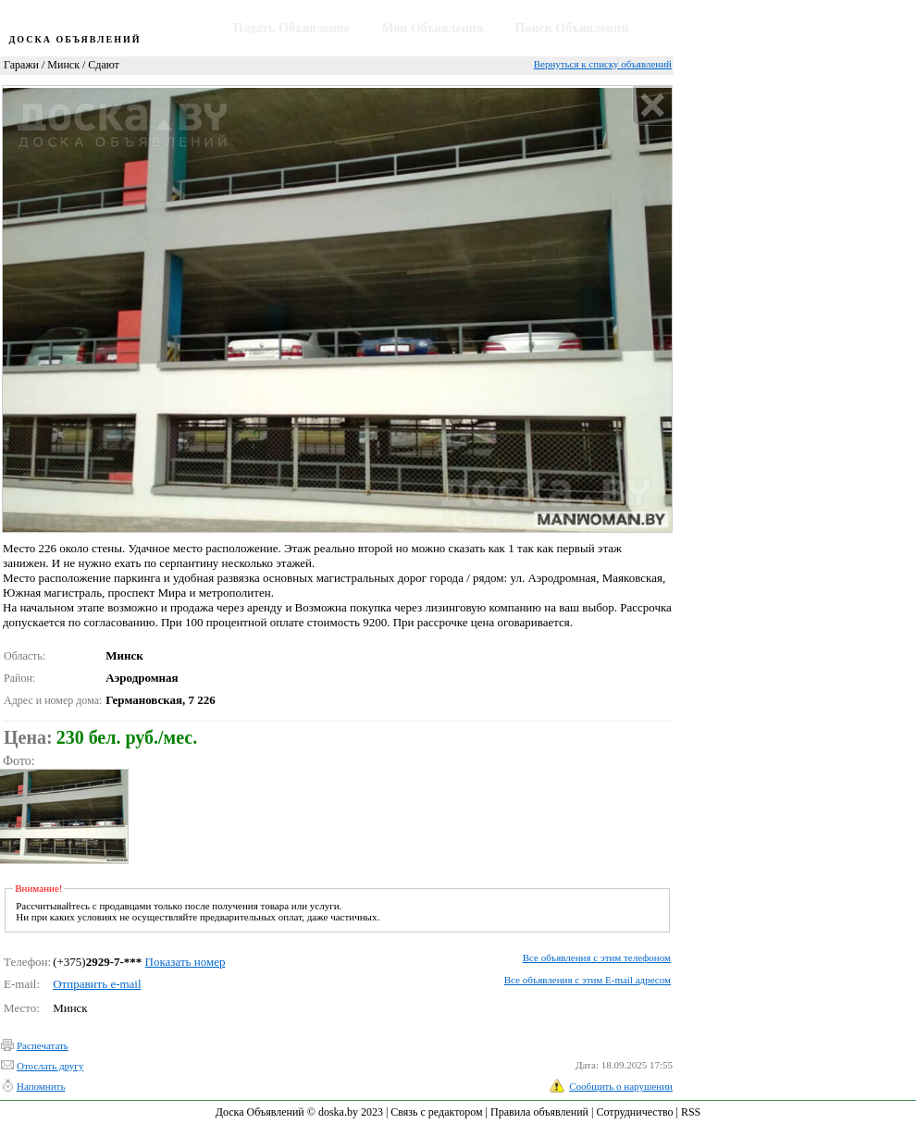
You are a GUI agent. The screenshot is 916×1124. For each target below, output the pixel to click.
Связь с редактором (436, 1111)
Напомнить (41, 1086)
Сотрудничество (634, 1111)
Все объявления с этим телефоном (597, 957)
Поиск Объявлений (572, 28)
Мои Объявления (432, 28)
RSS (690, 1111)
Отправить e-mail (97, 984)
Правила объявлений (539, 1111)
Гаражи (21, 64)
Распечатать (42, 1045)
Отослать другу (50, 1065)
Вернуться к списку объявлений (603, 63)
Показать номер (185, 962)
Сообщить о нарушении (621, 1086)
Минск (63, 64)
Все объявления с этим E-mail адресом (587, 979)
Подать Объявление (291, 28)
